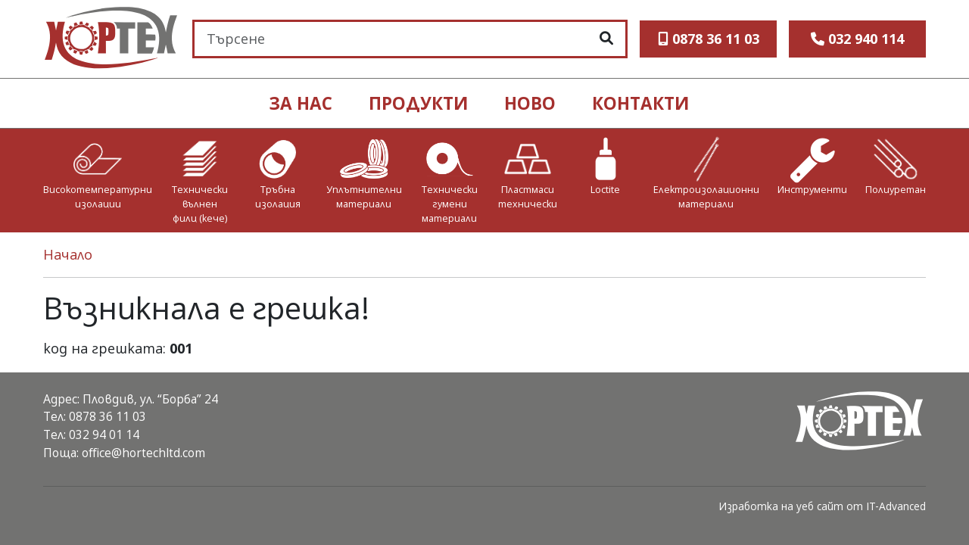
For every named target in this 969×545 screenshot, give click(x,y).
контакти (640, 103)
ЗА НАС (300, 103)
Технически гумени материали (450, 204)
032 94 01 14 (104, 434)
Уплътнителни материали (364, 196)
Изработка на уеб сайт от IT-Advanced (822, 506)
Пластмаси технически (527, 196)
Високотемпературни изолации (97, 196)
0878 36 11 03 (107, 416)
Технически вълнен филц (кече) (200, 204)
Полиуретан (895, 189)
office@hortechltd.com (143, 452)
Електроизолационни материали (706, 196)
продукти (418, 103)
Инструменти (812, 189)
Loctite (605, 189)
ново (530, 103)
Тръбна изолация (278, 196)
